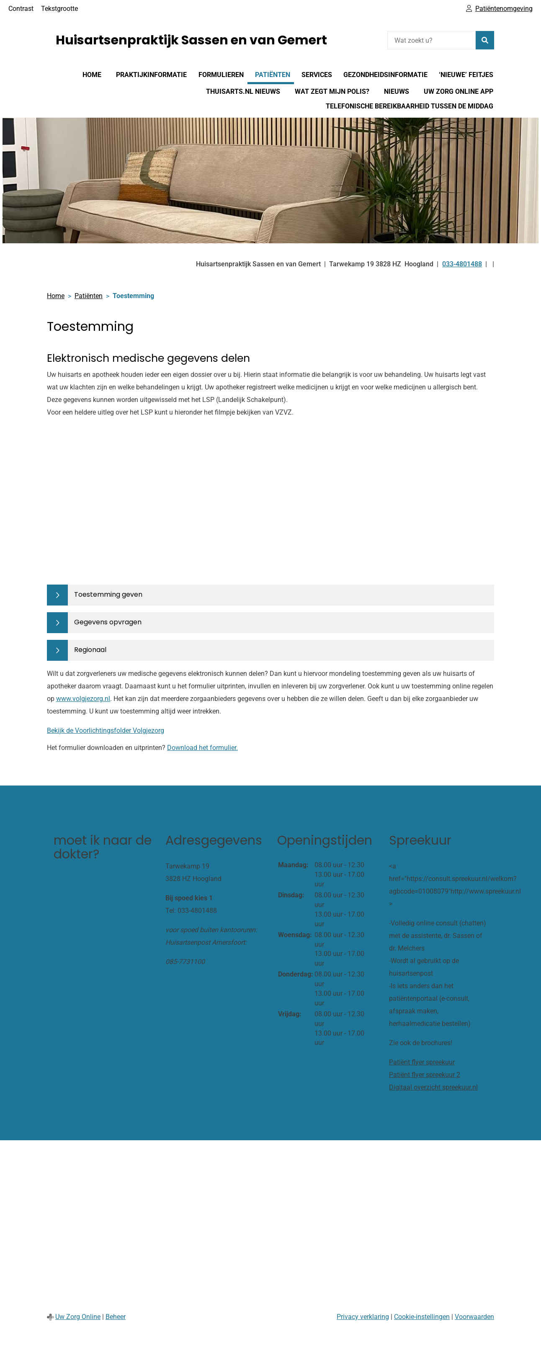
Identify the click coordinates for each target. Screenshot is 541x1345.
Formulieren (221, 75)
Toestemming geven (108, 594)
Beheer (116, 1317)
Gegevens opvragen (108, 622)
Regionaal (90, 649)
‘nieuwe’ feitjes (466, 75)
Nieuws (396, 91)
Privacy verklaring (363, 1317)
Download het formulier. (202, 748)
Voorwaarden (474, 1317)
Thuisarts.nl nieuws (243, 91)
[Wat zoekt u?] (431, 40)
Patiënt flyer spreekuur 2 (424, 1075)
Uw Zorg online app (458, 91)
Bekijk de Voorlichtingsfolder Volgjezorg (105, 730)
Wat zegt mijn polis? (332, 91)
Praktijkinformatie (151, 75)
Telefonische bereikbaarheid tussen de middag (409, 106)
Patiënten (272, 75)
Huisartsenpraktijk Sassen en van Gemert (191, 40)
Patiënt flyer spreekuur (422, 1062)
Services (316, 75)
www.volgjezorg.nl (83, 699)
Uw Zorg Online (77, 1317)
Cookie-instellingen (422, 1317)
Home (91, 75)
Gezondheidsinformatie (385, 75)
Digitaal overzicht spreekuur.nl (433, 1087)
